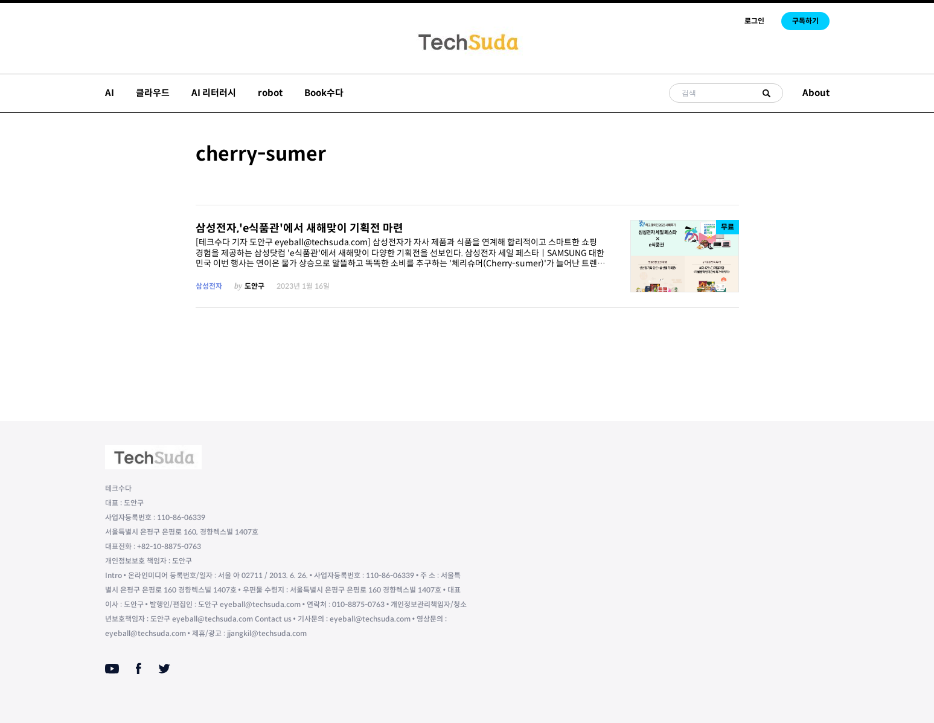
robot (270, 92)
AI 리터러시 (213, 92)
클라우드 (153, 92)
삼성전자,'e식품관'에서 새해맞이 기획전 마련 (299, 228)
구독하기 (805, 20)
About (816, 92)
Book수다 (324, 92)
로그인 (754, 20)
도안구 (254, 286)
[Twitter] (164, 668)
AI (109, 92)
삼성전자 (209, 286)
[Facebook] (138, 669)
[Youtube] (112, 668)
